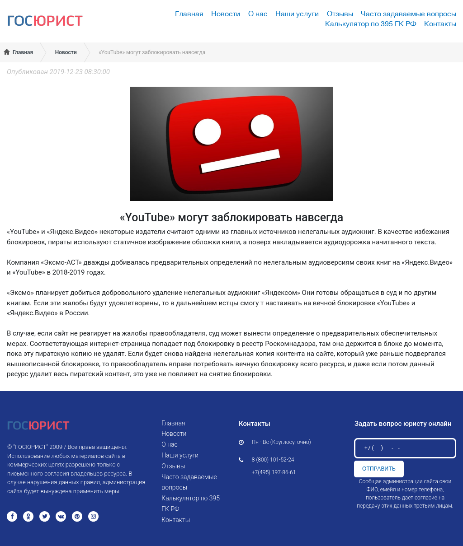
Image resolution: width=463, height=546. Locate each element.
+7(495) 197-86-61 (274, 472)
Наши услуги (297, 13)
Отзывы (340, 13)
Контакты (440, 23)
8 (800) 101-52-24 (273, 460)
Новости (225, 13)
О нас (258, 13)
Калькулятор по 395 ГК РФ (370, 23)
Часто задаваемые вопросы (408, 13)
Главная (189, 13)
